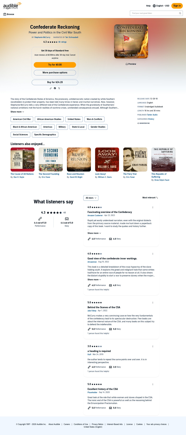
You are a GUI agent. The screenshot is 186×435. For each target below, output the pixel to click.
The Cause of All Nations (22, 174)
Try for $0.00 (55, 64)
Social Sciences (20, 134)
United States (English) (93, 427)
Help (148, 6)
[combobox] (156, 13)
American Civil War (22, 119)
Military (62, 127)
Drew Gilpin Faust (162, 180)
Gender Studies (98, 127)
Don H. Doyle (19, 177)
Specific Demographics (45, 134)
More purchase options (55, 72)
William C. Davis (105, 177)
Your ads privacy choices (156, 424)
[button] (51, 88)
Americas (47, 127)
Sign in (177, 5)
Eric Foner (46, 177)
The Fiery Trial (130, 174)
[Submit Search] (180, 13)
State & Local (78, 127)
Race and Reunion (75, 174)
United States (74, 119)
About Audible (54, 424)
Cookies (139, 424)
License (129, 424)
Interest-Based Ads (115, 424)
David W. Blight (76, 177)
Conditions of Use (81, 424)
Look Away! (100, 174)
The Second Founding (49, 174)
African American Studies (49, 119)
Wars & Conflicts (94, 119)
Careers (67, 424)
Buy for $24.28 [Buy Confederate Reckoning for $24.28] (55, 82)
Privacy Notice (97, 424)
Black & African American (25, 127)
